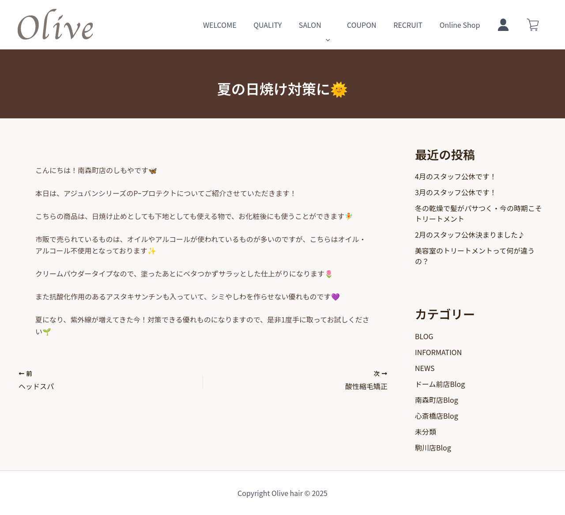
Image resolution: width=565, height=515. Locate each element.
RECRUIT (418, 24)
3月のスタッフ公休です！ (456, 192)
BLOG (424, 336)
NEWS (424, 368)
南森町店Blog (436, 399)
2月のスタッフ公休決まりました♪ (470, 234)
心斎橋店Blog (436, 415)
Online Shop (467, 24)
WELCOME (242, 24)
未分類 (425, 431)
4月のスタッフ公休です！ (456, 176)
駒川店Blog (433, 447)
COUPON (375, 24)
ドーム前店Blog (440, 384)
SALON (330, 24)
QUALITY (286, 24)
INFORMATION (438, 352)
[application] (341, 24)
